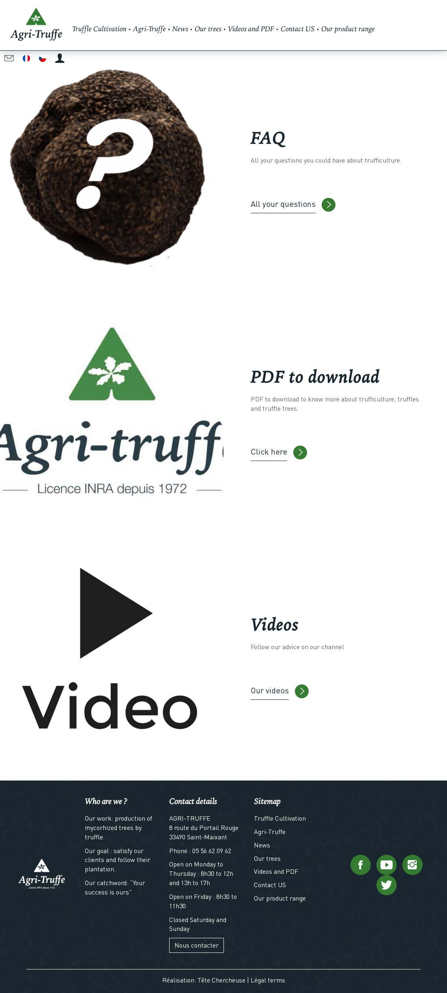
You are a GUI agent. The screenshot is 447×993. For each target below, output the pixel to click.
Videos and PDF (276, 871)
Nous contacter (196, 945)
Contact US (270, 884)
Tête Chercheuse (221, 980)
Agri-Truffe (270, 831)
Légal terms (268, 980)
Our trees (267, 858)
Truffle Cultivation (280, 818)
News (262, 845)
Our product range (280, 898)
